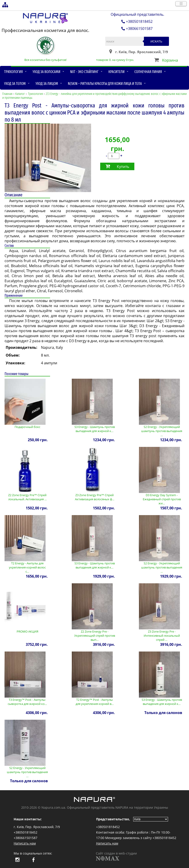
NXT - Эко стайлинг (84, 72)
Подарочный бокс (27, 427)
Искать (156, 41)
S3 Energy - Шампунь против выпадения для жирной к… (94, 429)
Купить (123, 166)
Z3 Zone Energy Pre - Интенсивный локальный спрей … (162, 635)
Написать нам (25, 843)
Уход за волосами (46, 72)
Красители (116, 72)
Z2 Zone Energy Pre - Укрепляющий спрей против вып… (94, 635)
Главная (7, 94)
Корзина (170, 60)
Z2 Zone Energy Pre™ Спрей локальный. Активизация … (27, 497)
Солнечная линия (148, 72)
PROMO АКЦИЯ (27, 631)
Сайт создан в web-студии (116, 856)
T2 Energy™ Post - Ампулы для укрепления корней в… (95, 702)
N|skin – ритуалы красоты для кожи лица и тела (105, 83)
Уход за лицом (47, 83)
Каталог (20, 94)
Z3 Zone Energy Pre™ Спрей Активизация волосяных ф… (94, 497)
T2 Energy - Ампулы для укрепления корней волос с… (27, 567)
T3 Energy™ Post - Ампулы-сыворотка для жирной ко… (27, 702)
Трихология (13, 72)
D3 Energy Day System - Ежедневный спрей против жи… (162, 499)
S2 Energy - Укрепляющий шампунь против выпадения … (161, 431)
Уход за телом (15, 83)
